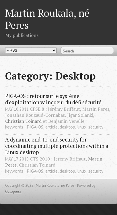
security (95, 127)
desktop (67, 127)
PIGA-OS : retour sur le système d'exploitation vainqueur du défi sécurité (53, 99)
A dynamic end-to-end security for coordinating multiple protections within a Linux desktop (57, 145)
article (51, 127)
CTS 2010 (40, 159)
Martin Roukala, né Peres (47, 19)
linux (81, 127)
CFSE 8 (37, 109)
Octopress (13, 191)
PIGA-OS (35, 127)
